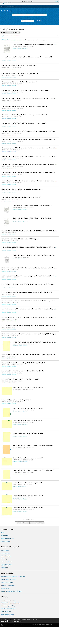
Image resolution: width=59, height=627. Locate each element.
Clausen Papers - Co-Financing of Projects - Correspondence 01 (21, 197)
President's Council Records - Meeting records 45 (28, 495)
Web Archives (4, 567)
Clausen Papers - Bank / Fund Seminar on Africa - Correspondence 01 (23, 189)
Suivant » (41, 522)
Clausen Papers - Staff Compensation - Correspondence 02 (20, 73)
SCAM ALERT (4, 621)
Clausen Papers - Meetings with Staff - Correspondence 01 (19, 82)
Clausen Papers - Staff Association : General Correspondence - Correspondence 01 (27, 57)
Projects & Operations (6, 564)
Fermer (57, 1)
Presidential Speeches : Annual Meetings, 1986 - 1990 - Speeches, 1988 (35, 342)
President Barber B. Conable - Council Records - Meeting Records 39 (33, 470)
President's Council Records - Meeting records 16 (16, 400)
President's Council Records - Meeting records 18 (28, 420)
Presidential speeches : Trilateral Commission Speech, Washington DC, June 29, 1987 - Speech (30, 317)
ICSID (28, 625)
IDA (18, 625)
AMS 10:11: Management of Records (10, 603)
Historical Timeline (5, 541)
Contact (37, 619)
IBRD (15, 625)
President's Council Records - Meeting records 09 (28, 387)
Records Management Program (9, 606)
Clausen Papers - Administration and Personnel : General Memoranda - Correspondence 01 (29, 181)
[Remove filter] (19, 32)
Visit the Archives (5, 588)
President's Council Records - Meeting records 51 (28, 507)
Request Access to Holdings (8, 585)
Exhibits (3, 532)
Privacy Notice (8, 619)
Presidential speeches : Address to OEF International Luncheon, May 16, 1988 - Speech (28, 284)
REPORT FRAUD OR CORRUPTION (15, 621)
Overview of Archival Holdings (8, 579)
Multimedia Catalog (6, 556)
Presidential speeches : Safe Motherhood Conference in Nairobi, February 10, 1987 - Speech (29, 334)
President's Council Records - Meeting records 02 (28, 433)
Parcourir (27, 20)
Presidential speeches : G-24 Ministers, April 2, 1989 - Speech (20, 239)
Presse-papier (39, 20)
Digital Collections (5, 553)
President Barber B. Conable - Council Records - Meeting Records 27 (33, 445)
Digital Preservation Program (8, 608)
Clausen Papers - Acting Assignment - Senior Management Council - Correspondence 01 (28, 172)
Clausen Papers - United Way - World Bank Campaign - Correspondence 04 (24, 123)
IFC (21, 625)
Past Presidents (5, 535)
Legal (2, 619)
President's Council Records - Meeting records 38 (28, 458)
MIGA (24, 625)
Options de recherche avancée (10, 36)
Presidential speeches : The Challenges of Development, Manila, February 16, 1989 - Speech (29, 247)
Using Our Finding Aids (7, 582)
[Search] (29, 15)
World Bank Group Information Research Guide (13, 576)
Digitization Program (6, 611)
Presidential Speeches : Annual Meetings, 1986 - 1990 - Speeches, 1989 (23, 371)
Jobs (33, 619)
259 (36, 522)
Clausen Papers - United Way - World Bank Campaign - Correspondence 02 (24, 106)
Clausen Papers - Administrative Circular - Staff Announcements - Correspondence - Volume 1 (30, 139)
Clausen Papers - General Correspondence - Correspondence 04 (32, 218)
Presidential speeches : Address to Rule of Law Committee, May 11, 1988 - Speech (27, 292)
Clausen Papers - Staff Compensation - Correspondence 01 (20, 65)
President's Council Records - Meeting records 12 (28, 408)
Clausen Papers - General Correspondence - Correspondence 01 (32, 206)
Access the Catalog (11, 6)
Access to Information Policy (8, 600)
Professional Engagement (7, 614)
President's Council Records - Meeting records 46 (28, 483)
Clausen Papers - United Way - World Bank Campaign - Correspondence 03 (24, 115)
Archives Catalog (5, 550)
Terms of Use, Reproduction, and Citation (11, 591)
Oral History (4, 559)
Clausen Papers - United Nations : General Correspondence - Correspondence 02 (26, 90)
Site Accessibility (16, 619)
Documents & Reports (6, 562)
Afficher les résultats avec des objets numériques (36, 40)
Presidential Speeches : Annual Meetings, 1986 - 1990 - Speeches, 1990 (23, 363)
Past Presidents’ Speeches (7, 538)
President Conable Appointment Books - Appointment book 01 (21, 379)
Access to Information (26, 619)
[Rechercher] (45, 15)
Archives (3, 6)
